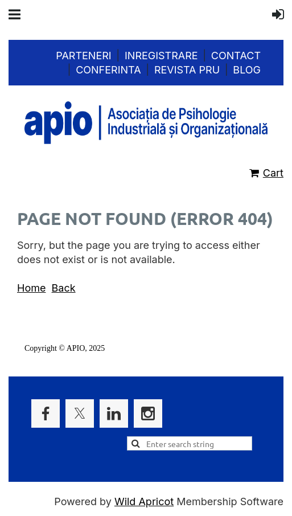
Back (64, 288)
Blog (247, 70)
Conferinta (108, 70)
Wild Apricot (144, 501)
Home (31, 288)
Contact (236, 56)
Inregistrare (161, 56)
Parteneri (83, 56)
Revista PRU (187, 70)
